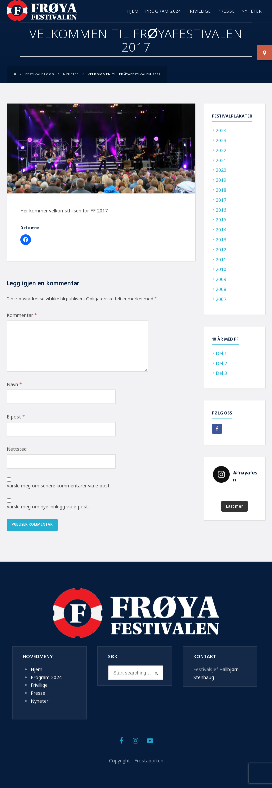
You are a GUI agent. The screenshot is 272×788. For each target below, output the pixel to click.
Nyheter (252, 11)
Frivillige (199, 11)
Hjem (133, 11)
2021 (221, 160)
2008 (221, 289)
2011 (221, 259)
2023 (221, 140)
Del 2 (221, 363)
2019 (221, 180)
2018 (221, 190)
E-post (16, 416)
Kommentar (22, 315)
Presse (226, 11)
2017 (221, 200)
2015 (221, 219)
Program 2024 (163, 11)
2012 (221, 249)
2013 (221, 239)
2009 (221, 279)
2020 (221, 170)
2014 (221, 229)
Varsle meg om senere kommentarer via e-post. (59, 485)
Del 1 (221, 353)
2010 (221, 269)
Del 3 (221, 373)
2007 (221, 299)
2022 (221, 150)
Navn (14, 384)
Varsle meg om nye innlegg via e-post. (48, 506)
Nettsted (17, 449)
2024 (221, 130)
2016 (221, 210)
